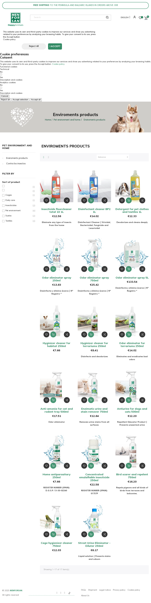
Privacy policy (119, 590)
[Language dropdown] (124, 18)
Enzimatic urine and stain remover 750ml (94, 410)
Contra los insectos (16, 164)
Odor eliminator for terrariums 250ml (132, 344)
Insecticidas (18, 205)
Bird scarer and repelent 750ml (132, 476)
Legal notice (105, 590)
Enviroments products (17, 158)
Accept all (36, 100)
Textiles (18, 221)
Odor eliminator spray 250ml (56, 279)
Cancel (4, 96)
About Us (85, 596)
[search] (107, 18)
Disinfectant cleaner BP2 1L (94, 210)
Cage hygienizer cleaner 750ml (56, 544)
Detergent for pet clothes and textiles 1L (132, 210)
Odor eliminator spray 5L (132, 277)
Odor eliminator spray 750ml (94, 279)
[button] (134, 18)
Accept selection (20, 100)
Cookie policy (9, 40)
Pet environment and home (17, 147)
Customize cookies (78, 46)
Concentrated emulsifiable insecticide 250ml (94, 477)
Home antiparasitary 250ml (56, 476)
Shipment (92, 590)
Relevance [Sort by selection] (113, 157)
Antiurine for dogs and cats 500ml (132, 410)
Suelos (18, 216)
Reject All (28, 46)
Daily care (18, 200)
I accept (55, 46)
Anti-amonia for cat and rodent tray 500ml (56, 410)
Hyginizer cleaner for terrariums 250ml (94, 344)
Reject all (5, 100)
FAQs (83, 590)
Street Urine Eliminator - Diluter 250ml (94, 544)
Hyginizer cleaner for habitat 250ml (56, 344)
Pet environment (18, 210)
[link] (15, 19)
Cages (18, 195)
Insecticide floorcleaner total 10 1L (56, 210)
